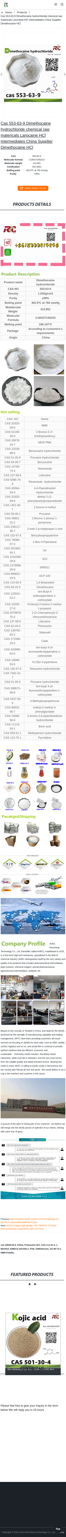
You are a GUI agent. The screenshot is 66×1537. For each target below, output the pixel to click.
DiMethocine (42, 1249)
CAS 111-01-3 (48, 1245)
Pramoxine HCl (32, 1245)
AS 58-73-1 (55, 1249)
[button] (56, 4)
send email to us (33, 188)
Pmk (32, 1249)
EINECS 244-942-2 (19, 1249)
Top (58, 1527)
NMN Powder (7, 1252)
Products (22, 12)
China (20, 1245)
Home (8, 12)
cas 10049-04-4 (8, 1245)
